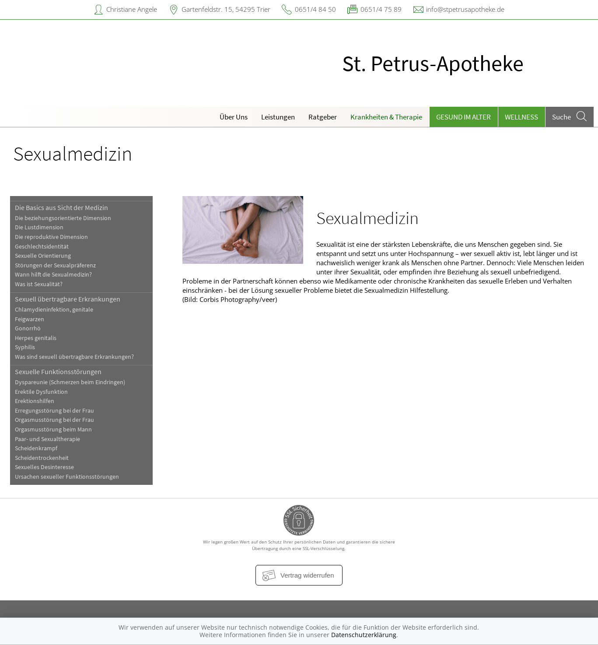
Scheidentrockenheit (42, 458)
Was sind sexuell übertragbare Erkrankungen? (74, 357)
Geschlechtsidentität (42, 246)
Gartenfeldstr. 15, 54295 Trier (226, 9)
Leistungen (278, 117)
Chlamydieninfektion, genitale (54, 309)
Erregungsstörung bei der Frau (54, 410)
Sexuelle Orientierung (43, 255)
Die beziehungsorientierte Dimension (63, 218)
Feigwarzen (29, 319)
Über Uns (234, 117)
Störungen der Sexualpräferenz (55, 265)
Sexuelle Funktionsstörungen (58, 371)
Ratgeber (322, 117)
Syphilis (25, 347)
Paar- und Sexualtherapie (47, 439)
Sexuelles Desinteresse (44, 467)
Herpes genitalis (35, 338)
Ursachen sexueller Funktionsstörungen (67, 476)
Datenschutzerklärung (363, 635)
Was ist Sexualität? (39, 284)
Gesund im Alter (463, 117)
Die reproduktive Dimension (51, 237)
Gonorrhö (28, 328)
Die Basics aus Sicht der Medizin (61, 207)
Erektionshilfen (34, 401)
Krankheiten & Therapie (386, 117)
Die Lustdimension (39, 227)
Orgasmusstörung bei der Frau (54, 420)
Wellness (521, 117)
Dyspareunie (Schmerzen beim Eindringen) (70, 382)
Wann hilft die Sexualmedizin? (53, 274)
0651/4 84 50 (315, 9)
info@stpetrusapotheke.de (465, 9)
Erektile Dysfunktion (41, 392)
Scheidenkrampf (36, 448)
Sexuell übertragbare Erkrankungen (67, 298)
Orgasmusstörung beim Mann (53, 429)
